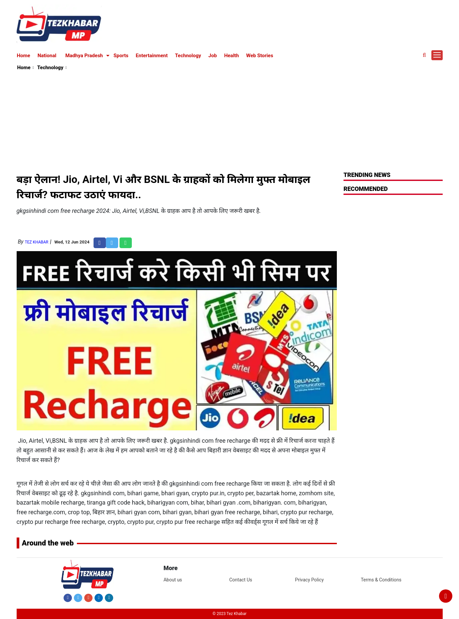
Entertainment (152, 56)
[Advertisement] (230, 121)
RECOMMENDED (366, 188)
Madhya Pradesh (84, 56)
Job (212, 56)
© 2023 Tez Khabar (230, 613)
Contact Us (240, 579)
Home (23, 56)
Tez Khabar (36, 242)
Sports (121, 56)
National (47, 56)
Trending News (367, 174)
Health (231, 56)
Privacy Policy (309, 579)
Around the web (48, 543)
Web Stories (259, 56)
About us (172, 579)
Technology (188, 56)
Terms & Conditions (381, 579)
